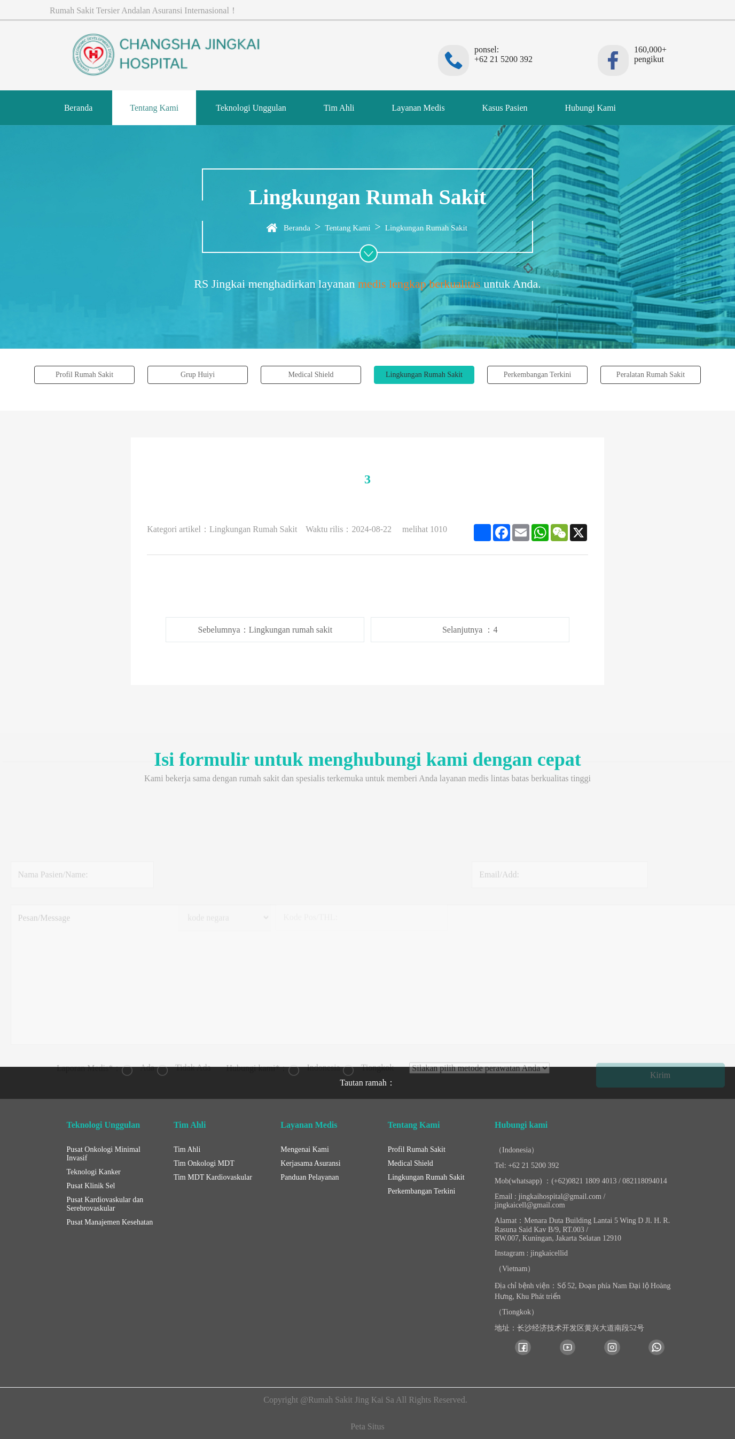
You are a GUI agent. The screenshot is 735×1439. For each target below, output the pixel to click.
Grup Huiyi (198, 375)
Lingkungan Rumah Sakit (426, 228)
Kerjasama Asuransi (310, 1163)
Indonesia (314, 1024)
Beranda (78, 107)
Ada (137, 1024)
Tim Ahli (339, 107)
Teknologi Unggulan (251, 107)
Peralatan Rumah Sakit (650, 375)
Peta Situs (367, 1426)
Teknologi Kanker (94, 1172)
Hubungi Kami (590, 107)
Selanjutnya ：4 (470, 629)
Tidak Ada (184, 1024)
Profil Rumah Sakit (84, 375)
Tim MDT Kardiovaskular (213, 1177)
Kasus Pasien (505, 107)
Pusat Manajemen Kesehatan (110, 1222)
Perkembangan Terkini (538, 375)
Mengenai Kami (304, 1149)
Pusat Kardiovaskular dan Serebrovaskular (105, 1204)
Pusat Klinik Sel (91, 1186)
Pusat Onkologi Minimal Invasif (103, 1153)
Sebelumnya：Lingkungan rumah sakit (265, 629)
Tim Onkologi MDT (204, 1163)
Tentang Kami (154, 107)
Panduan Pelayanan (309, 1177)
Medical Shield (310, 375)
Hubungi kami (521, 1124)
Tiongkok (368, 1024)
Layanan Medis (418, 107)
